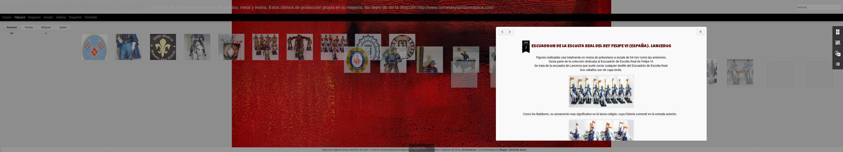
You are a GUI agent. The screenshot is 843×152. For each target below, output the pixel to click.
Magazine (34, 17)
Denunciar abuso (517, 149)
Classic (7, 17)
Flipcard (20, 17)
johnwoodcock (469, 149)
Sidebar (61, 17)
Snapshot (75, 17)
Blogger (503, 149)
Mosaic (48, 17)
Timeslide (91, 17)
